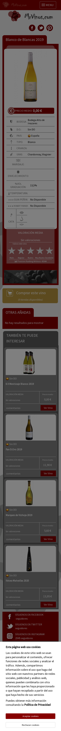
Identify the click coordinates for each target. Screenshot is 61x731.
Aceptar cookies (31, 716)
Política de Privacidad (37, 705)
